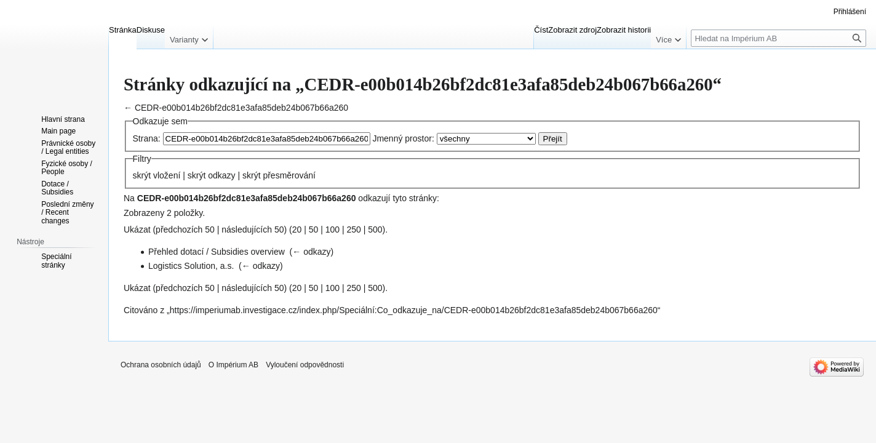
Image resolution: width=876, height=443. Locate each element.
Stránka (123, 29)
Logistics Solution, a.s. (191, 266)
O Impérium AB (233, 365)
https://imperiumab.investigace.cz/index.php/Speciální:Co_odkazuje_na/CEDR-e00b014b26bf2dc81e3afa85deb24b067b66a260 (414, 310)
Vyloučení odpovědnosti (305, 365)
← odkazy (311, 252)
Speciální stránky (56, 260)
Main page (58, 131)
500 (375, 229)
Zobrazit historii (624, 29)
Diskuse (151, 29)
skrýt (142, 175)
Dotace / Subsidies (57, 188)
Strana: (147, 138)
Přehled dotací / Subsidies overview (216, 252)
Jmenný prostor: (403, 138)
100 (332, 229)
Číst (541, 29)
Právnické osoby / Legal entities (68, 147)
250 (353, 229)
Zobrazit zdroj (572, 29)
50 (314, 229)
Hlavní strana (63, 119)
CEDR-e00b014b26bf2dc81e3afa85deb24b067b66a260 (241, 108)
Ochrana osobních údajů (161, 365)
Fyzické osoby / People (66, 168)
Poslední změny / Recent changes (67, 212)
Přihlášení (850, 11)
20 (297, 229)
